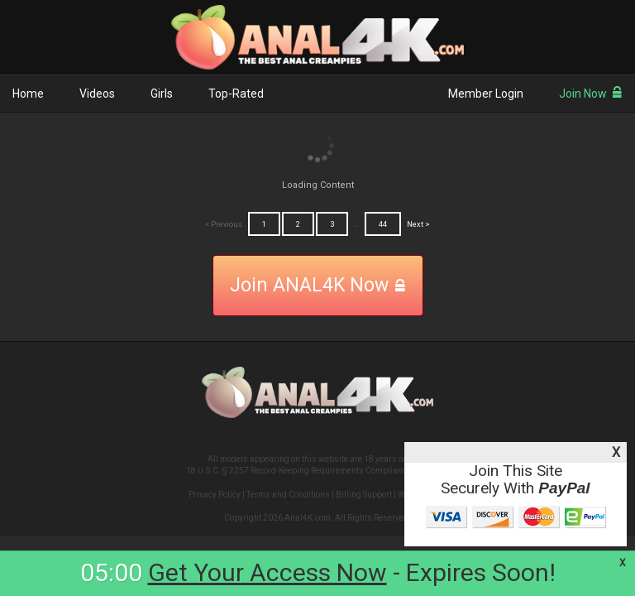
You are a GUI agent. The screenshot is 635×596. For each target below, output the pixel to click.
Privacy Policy (215, 494)
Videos (97, 93)
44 (383, 223)
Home (28, 93)
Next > (418, 223)
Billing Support (364, 494)
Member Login (485, 93)
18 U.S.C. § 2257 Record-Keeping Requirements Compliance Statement (318, 470)
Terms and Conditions (288, 494)
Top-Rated (236, 93)
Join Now (591, 93)
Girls (161, 93)
